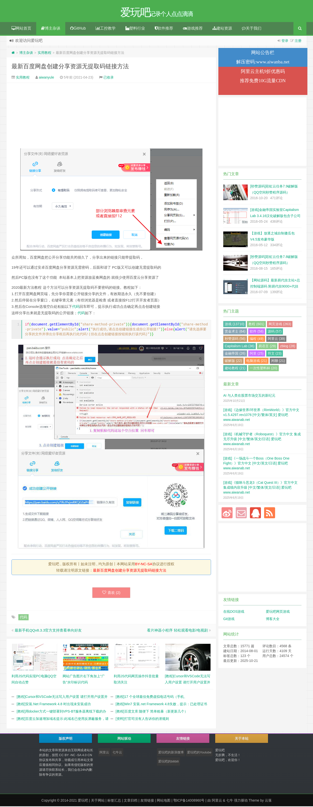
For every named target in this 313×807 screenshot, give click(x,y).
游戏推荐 (193, 29)
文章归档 (130, 801)
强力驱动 (241, 801)
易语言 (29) (267, 347)
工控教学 (106, 29)
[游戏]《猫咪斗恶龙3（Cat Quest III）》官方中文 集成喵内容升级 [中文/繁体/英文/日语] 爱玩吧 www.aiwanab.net (260, 488)
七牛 (229, 801)
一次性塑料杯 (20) (263, 369)
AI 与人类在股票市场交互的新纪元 (249, 396)
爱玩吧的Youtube (199, 753)
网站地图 (163, 801)
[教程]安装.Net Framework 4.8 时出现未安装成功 (54, 705)
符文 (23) (275, 354)
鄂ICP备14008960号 (189, 801)
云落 (268, 801)
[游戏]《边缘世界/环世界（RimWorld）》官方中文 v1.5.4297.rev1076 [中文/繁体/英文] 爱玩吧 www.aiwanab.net (261, 415)
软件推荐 (164, 29)
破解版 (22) (233, 361)
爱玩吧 (83, 801)
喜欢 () (111, 593)
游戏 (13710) (234, 325)
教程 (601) (256, 325)
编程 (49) (257, 339)
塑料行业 (135, 29)
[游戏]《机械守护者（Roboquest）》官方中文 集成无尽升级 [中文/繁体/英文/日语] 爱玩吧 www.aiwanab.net (262, 440)
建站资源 (222, 29)
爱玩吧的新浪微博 (171, 753)
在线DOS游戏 (233, 612)
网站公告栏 (262, 53)
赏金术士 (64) (235, 332)
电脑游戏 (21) (256, 361)
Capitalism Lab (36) (239, 347)
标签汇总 (114, 801)
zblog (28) (287, 347)
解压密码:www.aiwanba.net (262, 62)
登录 (284, 41)
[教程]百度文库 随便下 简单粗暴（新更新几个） (152, 712)
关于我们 (251, 29)
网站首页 (21, 29)
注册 (298, 41)
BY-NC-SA (143, 565)
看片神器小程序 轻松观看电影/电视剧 (177, 631)
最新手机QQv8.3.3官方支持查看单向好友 (48, 631)
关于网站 (98, 801)
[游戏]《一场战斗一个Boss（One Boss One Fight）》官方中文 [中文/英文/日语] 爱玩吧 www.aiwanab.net (256, 464)
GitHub (78, 29)
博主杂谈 (50, 29)
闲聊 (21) (278, 361)
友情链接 (147, 801)
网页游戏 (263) (279, 325)
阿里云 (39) (276, 339)
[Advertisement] (111, 116)
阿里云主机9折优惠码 (263, 72)
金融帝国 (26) (235, 354)
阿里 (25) (257, 354)
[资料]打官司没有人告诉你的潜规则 (142, 719)
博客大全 (272, 620)
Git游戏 (229, 620)
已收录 (108, 78)
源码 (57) (275, 332)
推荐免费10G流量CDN (263, 81)
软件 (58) (257, 332)
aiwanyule (46, 78)
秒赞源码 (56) (235, 339)
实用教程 (44, 53)
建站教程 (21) (235, 369)
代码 (75, 307)
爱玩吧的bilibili (168, 762)
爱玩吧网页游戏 (278, 612)
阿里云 (104, 753)
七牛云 (117, 753)
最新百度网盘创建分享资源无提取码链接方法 (70, 67)
